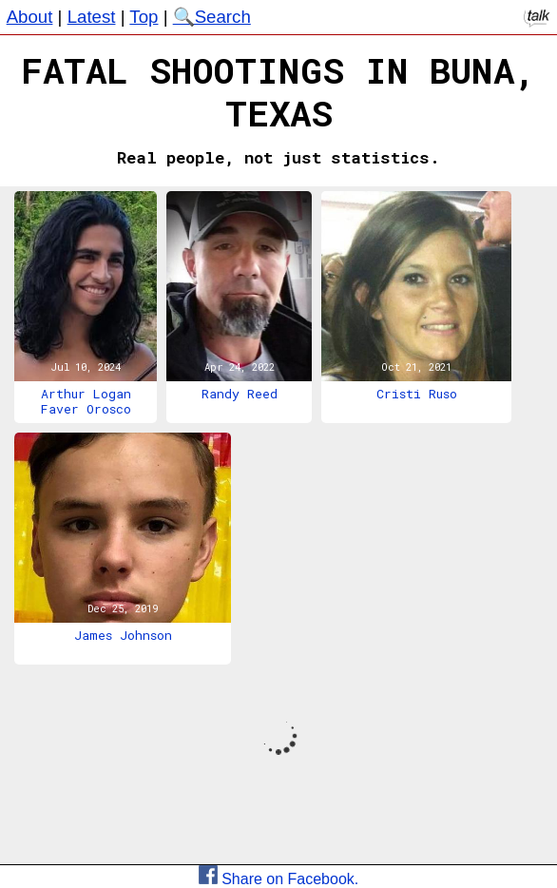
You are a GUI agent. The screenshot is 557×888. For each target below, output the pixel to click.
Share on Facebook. (279, 879)
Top (143, 17)
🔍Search (212, 17)
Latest (91, 17)
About (30, 17)
